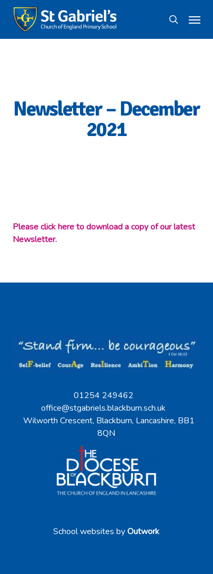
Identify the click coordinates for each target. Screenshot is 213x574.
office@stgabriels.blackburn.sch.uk (103, 408)
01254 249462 (104, 395)
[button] (194, 19)
